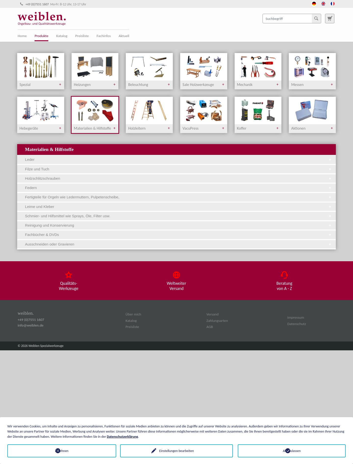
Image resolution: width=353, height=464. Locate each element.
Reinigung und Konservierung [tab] (178, 225)
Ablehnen (61, 451)
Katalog (61, 36)
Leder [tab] (178, 159)
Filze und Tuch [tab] (178, 169)
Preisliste (82, 36)
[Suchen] (316, 18)
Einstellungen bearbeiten (176, 451)
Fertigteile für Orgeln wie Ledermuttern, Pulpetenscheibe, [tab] (178, 197)
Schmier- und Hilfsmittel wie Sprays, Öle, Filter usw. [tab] (178, 216)
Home (22, 36)
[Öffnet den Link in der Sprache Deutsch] (314, 3)
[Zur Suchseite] (329, 18)
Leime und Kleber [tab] (178, 207)
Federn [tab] (178, 188)
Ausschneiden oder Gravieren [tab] (178, 244)
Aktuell (124, 36)
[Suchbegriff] (292, 18)
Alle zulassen (292, 451)
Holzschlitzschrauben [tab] (178, 178)
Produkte (41, 36)
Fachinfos (104, 36)
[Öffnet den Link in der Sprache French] (332, 3)
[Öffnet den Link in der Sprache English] (323, 3)
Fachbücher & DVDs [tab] (178, 234)
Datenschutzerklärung (122, 437)
